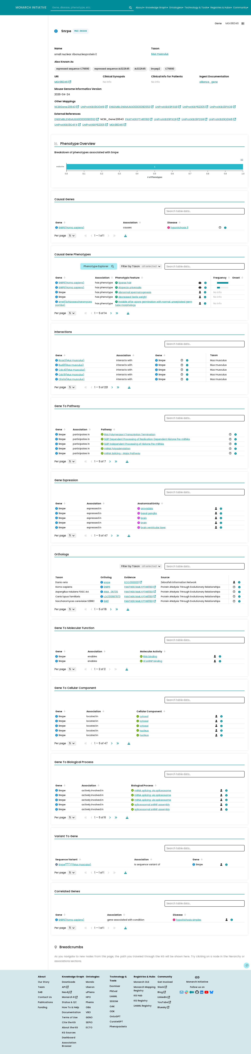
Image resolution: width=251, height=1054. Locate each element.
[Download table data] (124, 235)
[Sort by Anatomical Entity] (161, 503)
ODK (112, 1011)
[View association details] (224, 227)
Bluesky (163, 1007)
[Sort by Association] (139, 222)
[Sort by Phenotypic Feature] (141, 277)
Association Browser (69, 1044)
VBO (88, 1012)
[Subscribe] (181, 991)
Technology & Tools (197, 7)
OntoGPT (115, 1016)
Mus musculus (159, 54)
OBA (88, 1007)
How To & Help (70, 1007)
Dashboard (68, 1037)
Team (41, 987)
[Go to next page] (110, 313)
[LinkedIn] (201, 991)
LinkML (113, 996)
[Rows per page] (72, 235)
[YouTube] (206, 991)
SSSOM (114, 1001)
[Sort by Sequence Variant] (79, 859)
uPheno (90, 992)
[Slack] (186, 991)
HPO (88, 997)
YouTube (164, 1002)
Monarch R (69, 997)
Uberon (90, 987)
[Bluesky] (211, 991)
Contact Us (45, 997)
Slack (162, 987)
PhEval (113, 991)
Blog (162, 992)
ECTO (89, 1027)
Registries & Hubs (221, 7)
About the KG (70, 1027)
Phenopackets (118, 1026)
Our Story (43, 982)
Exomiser (115, 986)
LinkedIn (164, 997)
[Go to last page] (116, 313)
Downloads (68, 982)
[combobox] (92, 7)
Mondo (90, 982)
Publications (45, 1002)
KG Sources (69, 1032)
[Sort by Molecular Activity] (164, 651)
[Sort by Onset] (242, 277)
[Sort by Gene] (64, 222)
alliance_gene (208, 82)
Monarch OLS (141, 982)
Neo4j (67, 992)
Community (240, 7)
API (65, 987)
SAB (40, 992)
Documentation (71, 1012)
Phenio (90, 1002)
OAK (112, 1006)
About (140, 7)
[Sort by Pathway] (114, 429)
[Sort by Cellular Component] (164, 711)
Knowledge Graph (157, 7)
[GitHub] (197, 991)
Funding (42, 1007)
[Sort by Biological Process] (155, 785)
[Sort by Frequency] (228, 277)
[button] (221, 283)
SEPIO (89, 1022)
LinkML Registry (142, 1005)
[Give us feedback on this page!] (246, 965)
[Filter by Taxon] (141, 266)
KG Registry (140, 1000)
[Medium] (192, 991)
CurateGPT (116, 1021)
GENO (89, 1017)
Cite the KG (69, 1022)
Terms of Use (69, 1017)
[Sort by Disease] (179, 222)
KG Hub (138, 995)
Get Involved (165, 982)
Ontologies (176, 7)
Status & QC (69, 1002)
